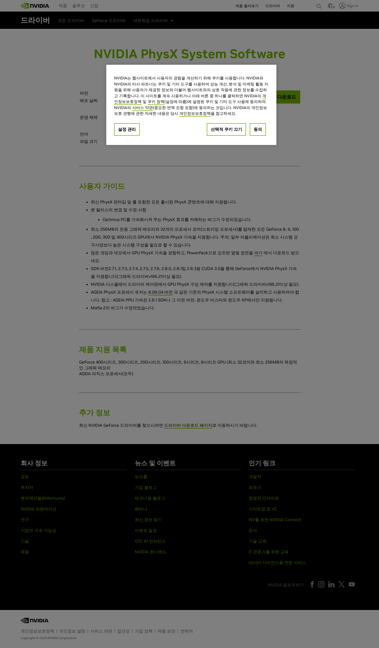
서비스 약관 (142, 107)
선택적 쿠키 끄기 (226, 129)
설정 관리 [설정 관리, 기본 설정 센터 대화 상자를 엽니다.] (127, 129)
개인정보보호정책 (195, 113)
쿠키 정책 (156, 101)
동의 (258, 129)
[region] (191, 105)
